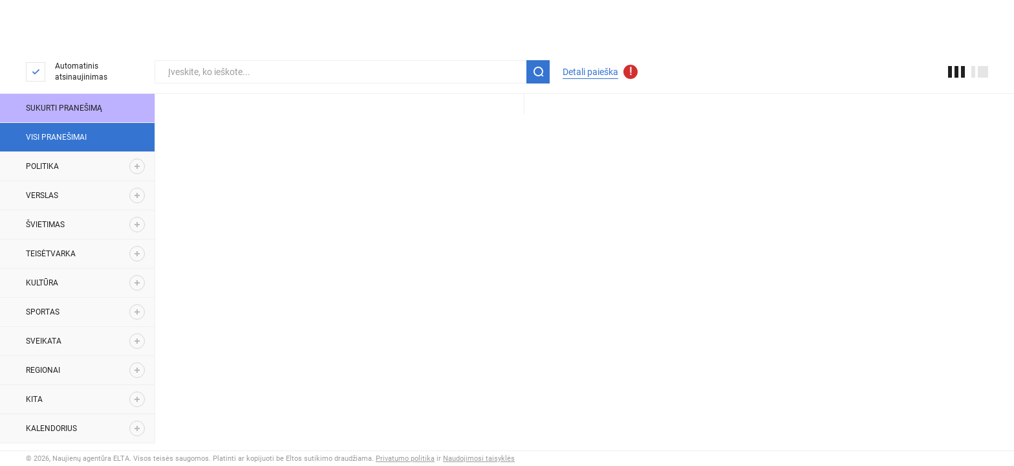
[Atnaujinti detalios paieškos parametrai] (630, 72)
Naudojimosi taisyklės (479, 458)
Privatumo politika (405, 458)
